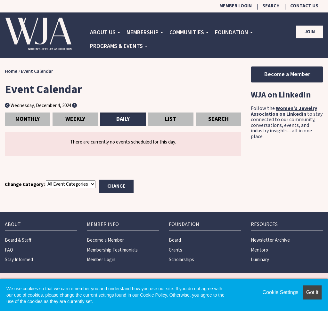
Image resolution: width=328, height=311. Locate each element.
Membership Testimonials (112, 250)
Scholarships (181, 259)
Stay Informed (19, 259)
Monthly (27, 119)
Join (310, 31)
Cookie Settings (281, 292)
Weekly (75, 119)
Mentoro (259, 250)
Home (11, 71)
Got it (312, 292)
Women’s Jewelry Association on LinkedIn (284, 111)
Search (271, 6)
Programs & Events (118, 46)
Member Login (235, 6)
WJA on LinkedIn (281, 95)
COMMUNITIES (189, 32)
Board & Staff (18, 240)
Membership (145, 32)
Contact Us (304, 6)
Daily (123, 119)
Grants (175, 250)
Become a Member (287, 74)
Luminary (260, 259)
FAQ (9, 250)
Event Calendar (37, 71)
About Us (105, 32)
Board (175, 240)
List (170, 119)
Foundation (234, 32)
